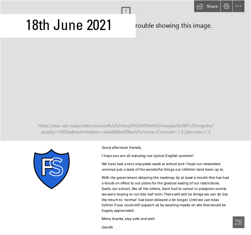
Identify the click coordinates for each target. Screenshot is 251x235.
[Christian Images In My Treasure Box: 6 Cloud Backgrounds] (125, 70)
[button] (207, 6)
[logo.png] (51, 169)
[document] (125, 117)
